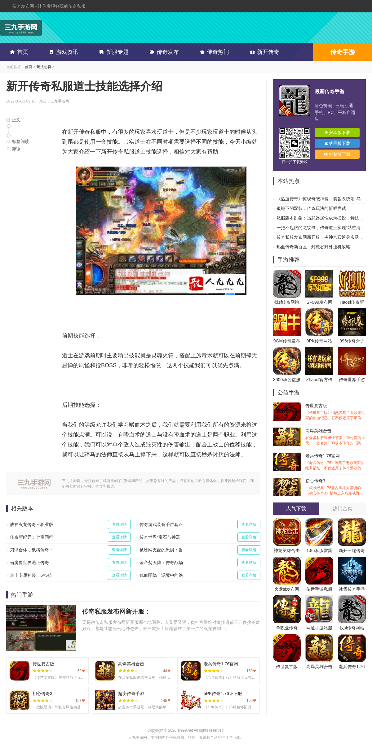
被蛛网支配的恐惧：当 (161, 549)
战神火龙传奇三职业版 (31, 524)
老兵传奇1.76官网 (335, 462)
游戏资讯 (62, 52)
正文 (13, 119)
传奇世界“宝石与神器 (160, 537)
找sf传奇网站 (286, 302)
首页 (18, 52)
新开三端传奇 (352, 550)
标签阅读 (17, 141)
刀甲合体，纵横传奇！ (31, 549)
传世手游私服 (319, 589)
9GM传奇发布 (286, 340)
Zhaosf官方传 (319, 379)
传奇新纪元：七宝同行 (31, 537)
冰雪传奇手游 (352, 589)
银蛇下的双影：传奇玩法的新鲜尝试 (311, 208)
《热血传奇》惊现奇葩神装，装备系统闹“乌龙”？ (323, 198)
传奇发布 (163, 52)
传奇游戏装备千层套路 (161, 524)
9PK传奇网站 (319, 340)
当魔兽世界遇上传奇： (31, 562)
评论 (13, 149)
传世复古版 (335, 412)
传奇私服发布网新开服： (116, 611)
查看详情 (119, 524)
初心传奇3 (335, 487)
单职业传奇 (287, 627)
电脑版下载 (337, 154)
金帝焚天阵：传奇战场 (161, 562)
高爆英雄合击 (335, 437)
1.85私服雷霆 (319, 550)
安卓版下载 (337, 132)
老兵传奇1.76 (352, 666)
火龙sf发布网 (286, 589)
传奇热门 (213, 52)
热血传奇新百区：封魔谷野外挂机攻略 (313, 246)
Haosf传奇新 (352, 302)
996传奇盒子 (351, 340)
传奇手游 (342, 52)
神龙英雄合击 (287, 550)
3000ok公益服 (286, 379)
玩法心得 (44, 67)
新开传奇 (263, 52)
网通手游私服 (319, 627)
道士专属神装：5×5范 (31, 575)
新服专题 (113, 52)
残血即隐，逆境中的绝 (161, 575)
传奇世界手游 (352, 379)
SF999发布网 (319, 302)
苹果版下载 (337, 143)
